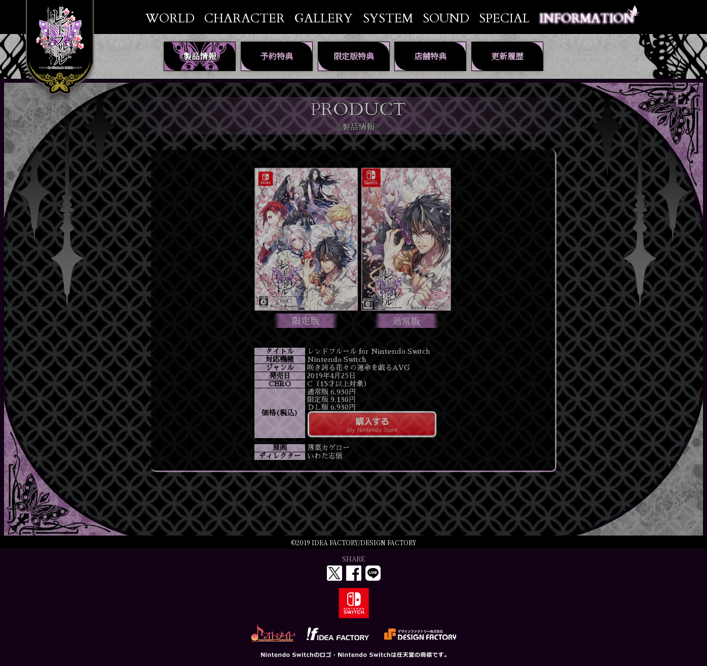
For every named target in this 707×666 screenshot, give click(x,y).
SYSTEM (388, 18)
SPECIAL (504, 18)
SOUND (446, 18)
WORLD (170, 18)
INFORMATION (586, 18)
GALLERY (323, 18)
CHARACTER (244, 18)
